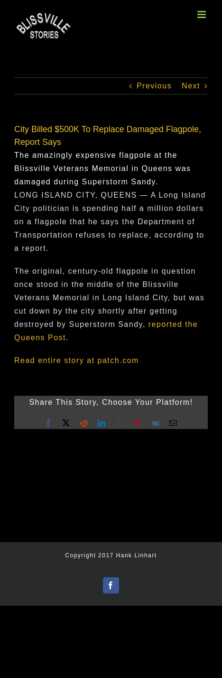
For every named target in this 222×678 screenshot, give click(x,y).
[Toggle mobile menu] (202, 14)
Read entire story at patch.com (76, 360)
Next (191, 86)
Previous (154, 86)
